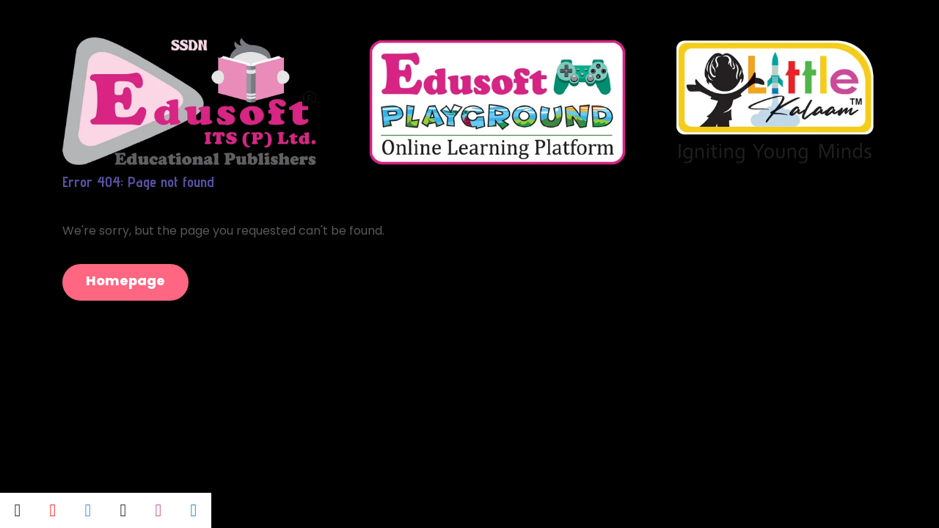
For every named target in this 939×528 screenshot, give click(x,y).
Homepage (125, 280)
